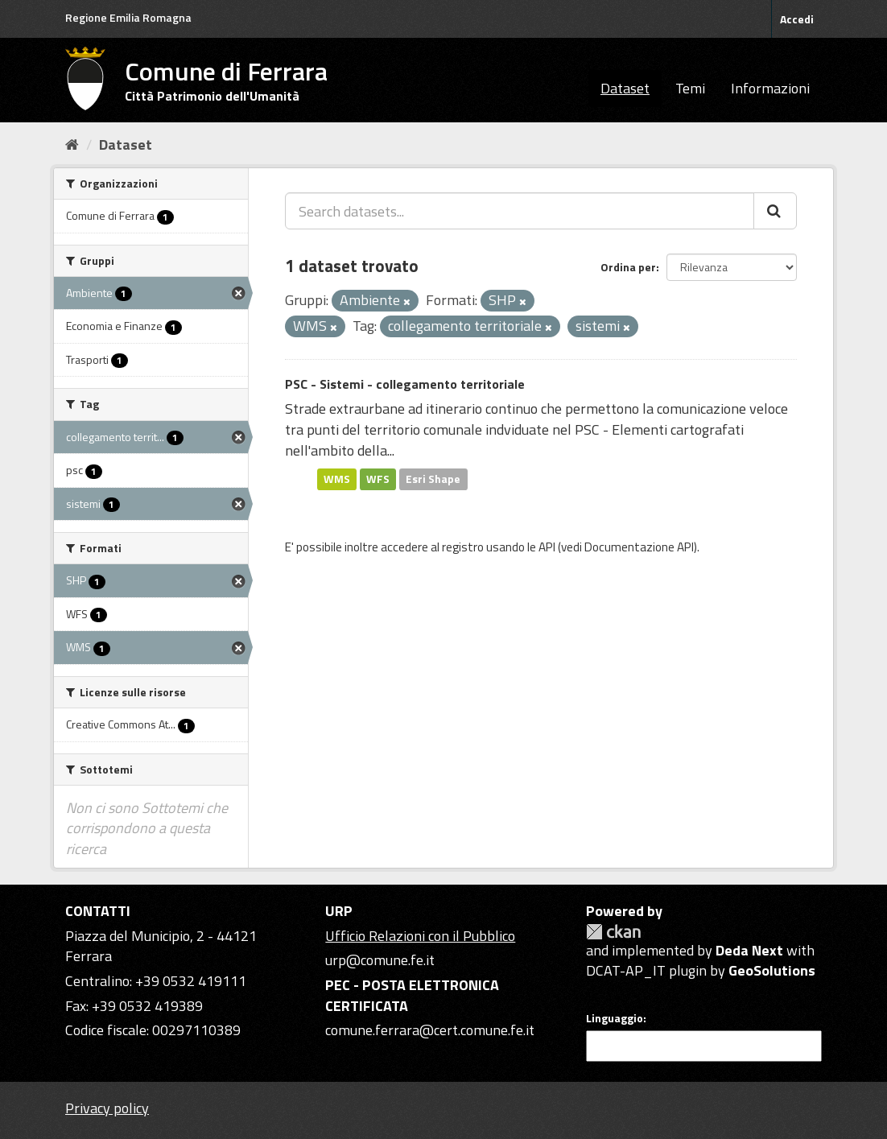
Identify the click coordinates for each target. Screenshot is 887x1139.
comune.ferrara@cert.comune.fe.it (429, 1030)
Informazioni (770, 88)
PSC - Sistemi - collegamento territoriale (405, 384)
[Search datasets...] (519, 210)
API (546, 547)
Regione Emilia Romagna (128, 17)
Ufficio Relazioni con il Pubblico (420, 936)
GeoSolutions (771, 970)
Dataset (625, 88)
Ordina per (628, 266)
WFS (378, 479)
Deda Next (749, 950)
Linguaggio (614, 1018)
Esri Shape (433, 479)
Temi (690, 88)
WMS (337, 479)
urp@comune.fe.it (380, 960)
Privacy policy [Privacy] (107, 1108)
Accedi (797, 18)
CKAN (613, 931)
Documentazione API (639, 547)
